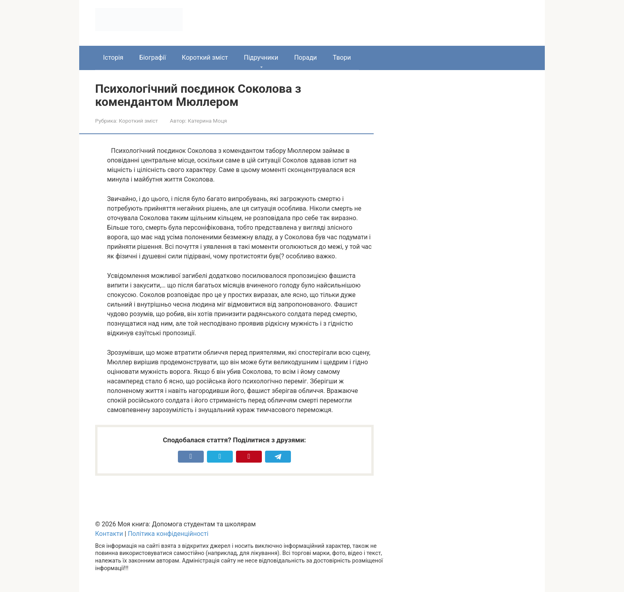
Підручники (261, 57)
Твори (342, 57)
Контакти (109, 533)
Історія (113, 57)
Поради (305, 57)
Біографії (152, 57)
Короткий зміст (205, 57)
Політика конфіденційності (168, 533)
